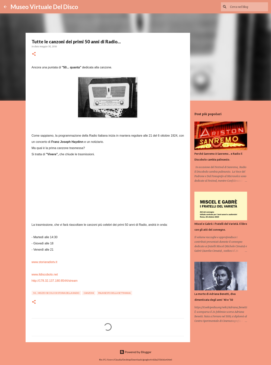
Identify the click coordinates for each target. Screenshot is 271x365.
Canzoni (89, 293)
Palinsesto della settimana (114, 293)
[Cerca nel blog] (248, 6)
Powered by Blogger (135, 352)
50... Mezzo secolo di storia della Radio (56, 293)
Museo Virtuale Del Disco (44, 6)
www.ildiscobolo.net (45, 274)
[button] (34, 54)
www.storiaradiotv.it (44, 262)
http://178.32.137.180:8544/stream (55, 280)
